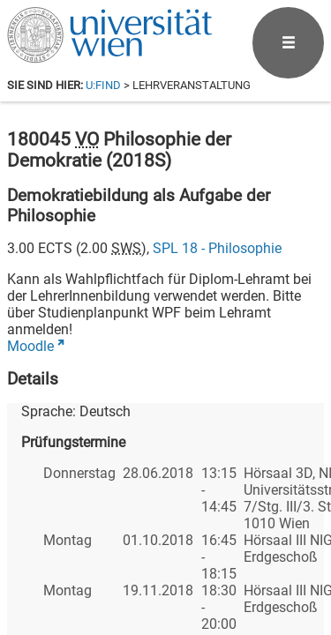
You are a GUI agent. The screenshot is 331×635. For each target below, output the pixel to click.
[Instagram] (295, 561)
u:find (103, 85)
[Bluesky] (182, 561)
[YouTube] (238, 561)
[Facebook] (125, 561)
